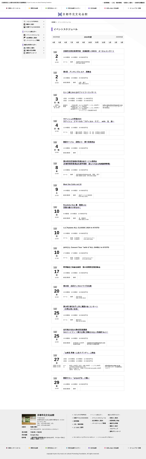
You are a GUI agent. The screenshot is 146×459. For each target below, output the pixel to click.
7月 (71, 42)
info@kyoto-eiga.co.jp (112, 365)
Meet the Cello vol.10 (72, 184)
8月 (77, 42)
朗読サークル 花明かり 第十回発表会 (79, 142)
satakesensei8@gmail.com (96, 343)
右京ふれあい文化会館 (112, 8)
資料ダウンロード (30, 53)
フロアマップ (114, 428)
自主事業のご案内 (30, 38)
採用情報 (107, 2)
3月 (122, 42)
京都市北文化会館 (73, 14)
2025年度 (119, 37)
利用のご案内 (29, 48)
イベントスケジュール (31, 35)
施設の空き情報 (30, 50)
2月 (116, 42)
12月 (103, 42)
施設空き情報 (114, 423)
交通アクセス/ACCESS (32, 27)
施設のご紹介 (29, 24)
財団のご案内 (128, 2)
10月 (90, 42)
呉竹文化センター (51, 8)
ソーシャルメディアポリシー (106, 437)
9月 (83, 42)
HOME (53, 22)
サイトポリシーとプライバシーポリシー (84, 437)
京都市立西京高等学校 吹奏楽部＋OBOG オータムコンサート (88, 51)
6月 (66, 42)
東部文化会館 (33, 8)
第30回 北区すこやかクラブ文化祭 (77, 286)
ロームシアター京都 (134, 8)
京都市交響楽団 (140, 2)
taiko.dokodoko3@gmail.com (113, 105)
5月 (60, 42)
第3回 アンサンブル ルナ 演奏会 (77, 72)
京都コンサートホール (13, 8)
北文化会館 (92, 8)
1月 (110, 42)
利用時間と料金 (114, 420)
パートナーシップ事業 (31, 40)
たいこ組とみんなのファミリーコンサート (80, 92)
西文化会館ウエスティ (73, 8)
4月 (54, 42)
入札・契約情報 (117, 2)
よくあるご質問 (78, 427)
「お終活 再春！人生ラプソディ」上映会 (79, 353)
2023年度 (56, 37)
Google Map (34, 435)
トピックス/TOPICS (31, 21)
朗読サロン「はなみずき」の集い (76, 378)
